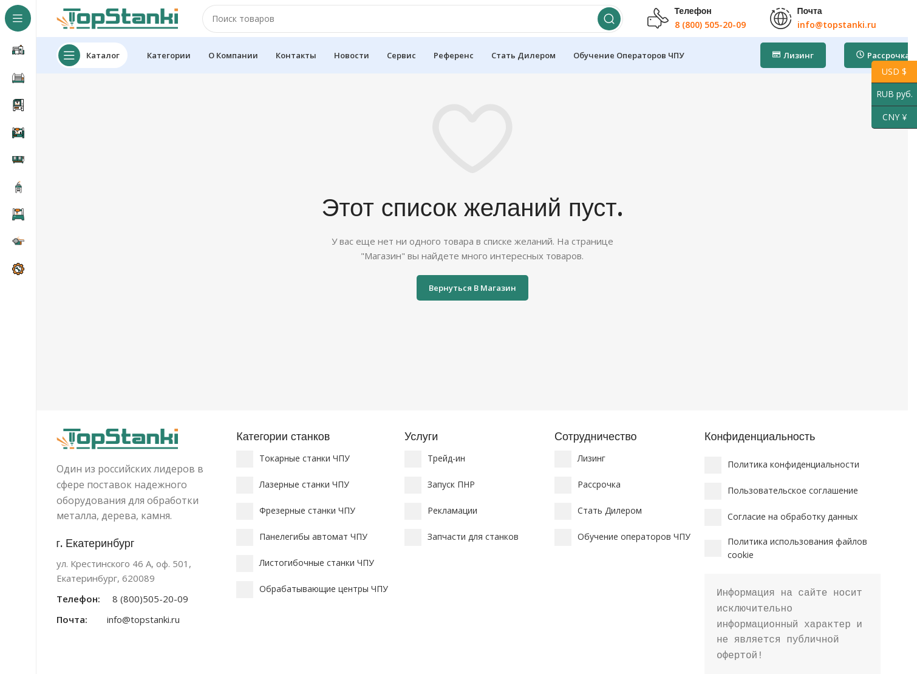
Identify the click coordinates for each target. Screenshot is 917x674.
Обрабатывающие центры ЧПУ (323, 600)
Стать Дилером (610, 522)
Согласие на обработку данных (792, 528)
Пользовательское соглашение (793, 502)
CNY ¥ (889, 117)
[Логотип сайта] (117, 23)
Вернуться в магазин (472, 298)
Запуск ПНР (451, 496)
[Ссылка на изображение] (117, 449)
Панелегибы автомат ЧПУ (313, 548)
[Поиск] (412, 24)
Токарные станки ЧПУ (304, 469)
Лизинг (591, 469)
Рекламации (452, 522)
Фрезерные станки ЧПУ (307, 522)
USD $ (889, 72)
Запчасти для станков (473, 548)
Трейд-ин (446, 469)
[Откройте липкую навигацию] (92, 67)
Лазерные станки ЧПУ (304, 496)
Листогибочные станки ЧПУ (316, 574)
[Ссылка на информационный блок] (140, 592)
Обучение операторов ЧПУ (634, 548)
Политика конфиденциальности (793, 476)
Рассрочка (599, 496)
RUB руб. (892, 94)
